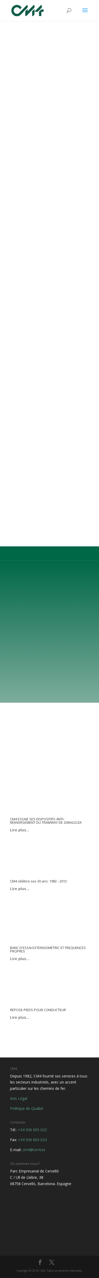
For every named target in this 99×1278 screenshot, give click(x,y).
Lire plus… (19, 829)
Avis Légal (18, 1098)
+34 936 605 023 (32, 1129)
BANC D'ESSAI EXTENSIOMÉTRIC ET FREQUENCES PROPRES (48, 949)
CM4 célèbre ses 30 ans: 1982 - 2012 (38, 881)
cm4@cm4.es (33, 1149)
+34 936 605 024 (32, 1139)
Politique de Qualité (26, 1108)
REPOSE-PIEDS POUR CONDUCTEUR (38, 1009)
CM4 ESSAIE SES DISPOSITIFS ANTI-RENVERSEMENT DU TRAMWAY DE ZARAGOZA (46, 821)
